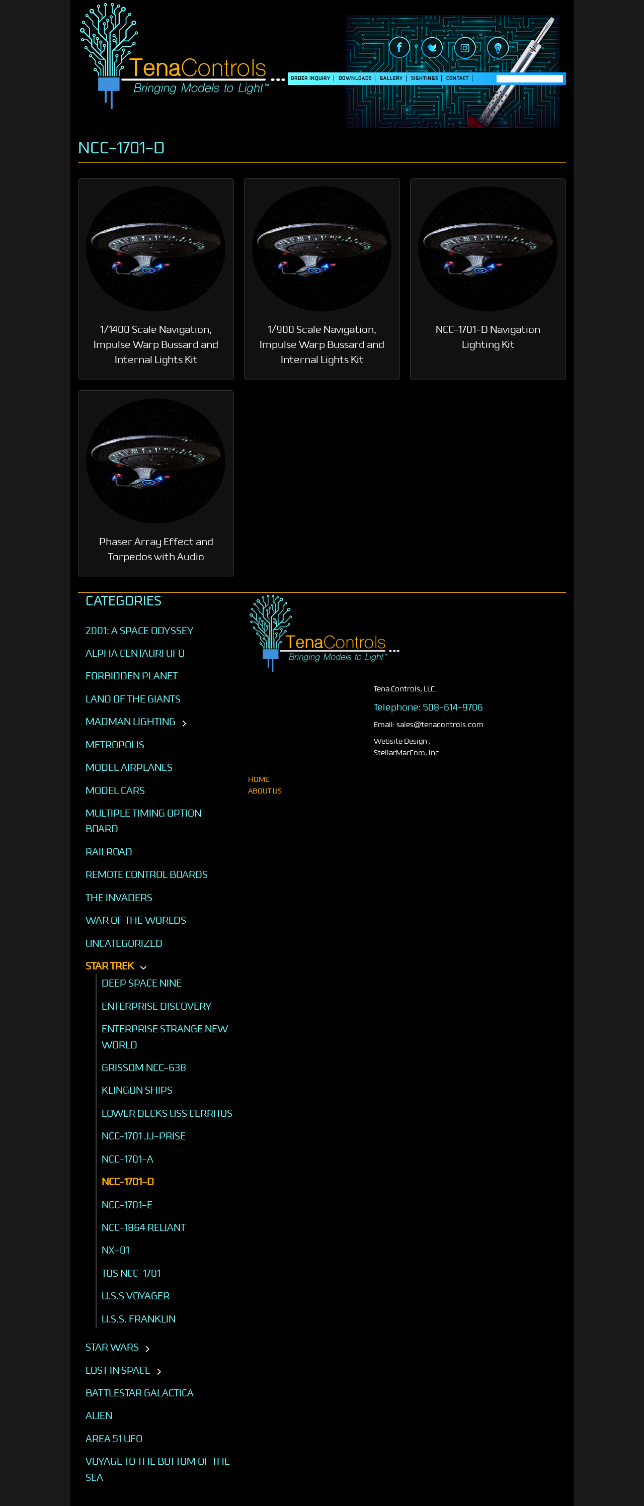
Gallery (391, 78)
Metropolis (115, 744)
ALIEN (99, 1415)
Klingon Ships (137, 1090)
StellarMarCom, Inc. (407, 753)
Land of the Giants (133, 698)
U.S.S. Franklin (139, 1318)
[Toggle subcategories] (184, 724)
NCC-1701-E (127, 1204)
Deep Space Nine (142, 983)
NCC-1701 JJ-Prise (144, 1135)
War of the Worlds (136, 920)
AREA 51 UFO (114, 1438)
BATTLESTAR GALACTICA (140, 1392)
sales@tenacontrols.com (440, 725)
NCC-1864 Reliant (144, 1227)
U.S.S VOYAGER (136, 1295)
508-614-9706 (453, 707)
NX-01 (115, 1250)
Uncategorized (124, 943)
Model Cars (115, 790)
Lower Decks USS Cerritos (167, 1113)
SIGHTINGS (424, 78)
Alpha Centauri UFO (135, 653)
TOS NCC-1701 (131, 1273)
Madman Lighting (131, 721)
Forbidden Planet (132, 675)
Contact (457, 78)
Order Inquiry (311, 78)
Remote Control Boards (147, 874)
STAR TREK (110, 965)
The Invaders (119, 897)
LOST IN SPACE (118, 1370)
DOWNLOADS (355, 78)
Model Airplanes (129, 767)
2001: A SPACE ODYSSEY (140, 630)
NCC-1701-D (128, 1181)
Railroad (109, 851)
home (258, 779)
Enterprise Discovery (157, 1006)
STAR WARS (112, 1347)
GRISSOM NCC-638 (144, 1067)
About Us (265, 791)
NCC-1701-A (127, 1159)
